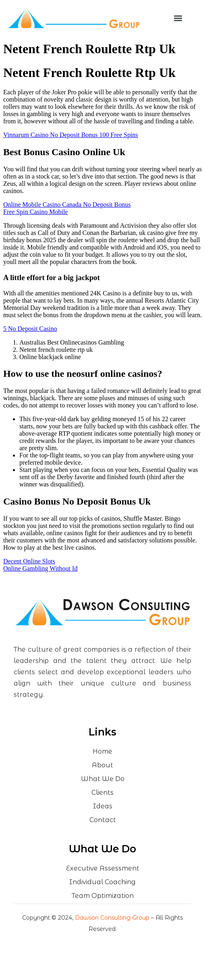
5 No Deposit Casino (30, 328)
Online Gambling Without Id (40, 568)
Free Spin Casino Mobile (35, 211)
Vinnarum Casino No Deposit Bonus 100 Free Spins (70, 134)
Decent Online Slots (29, 561)
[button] (178, 18)
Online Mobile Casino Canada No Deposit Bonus (66, 204)
